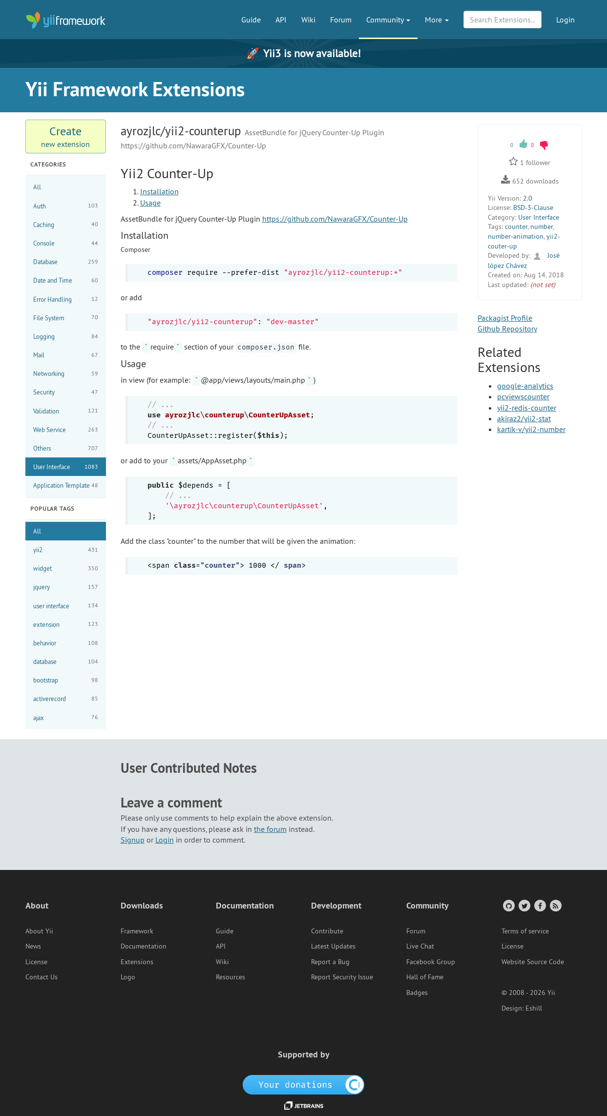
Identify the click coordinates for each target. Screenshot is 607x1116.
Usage (150, 202)
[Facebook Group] (539, 905)
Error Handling (65, 299)
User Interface (65, 467)
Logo (128, 976)
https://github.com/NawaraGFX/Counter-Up (335, 219)
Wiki (308, 19)
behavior (65, 643)
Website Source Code (533, 961)
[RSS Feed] (555, 905)
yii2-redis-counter (526, 408)
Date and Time (65, 280)
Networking (65, 374)
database (65, 662)
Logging (65, 336)
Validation (65, 411)
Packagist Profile (505, 318)
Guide (251, 19)
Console (65, 243)
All (37, 187)
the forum (270, 829)
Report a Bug (330, 961)
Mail (65, 355)
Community (388, 19)
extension (65, 624)
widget (65, 568)
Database (65, 262)
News (33, 946)
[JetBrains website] (303, 1104)
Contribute (327, 931)
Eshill (533, 1008)
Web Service (65, 430)
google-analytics (525, 386)
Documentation (144, 946)
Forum (341, 19)
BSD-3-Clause (533, 207)
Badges (417, 992)
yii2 (65, 550)
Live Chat (420, 946)
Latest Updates (333, 946)
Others (65, 448)
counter (516, 226)
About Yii (39, 931)
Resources (230, 976)
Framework (137, 931)
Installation (159, 191)
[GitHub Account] (508, 905)
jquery (65, 587)
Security (65, 392)
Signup (133, 840)
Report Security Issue (342, 976)
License (36, 961)
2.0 (527, 198)
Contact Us (41, 976)
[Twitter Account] (523, 905)
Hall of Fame (424, 976)
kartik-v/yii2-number (531, 429)
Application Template (65, 485)
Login (565, 19)
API (281, 19)
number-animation (516, 236)
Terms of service (525, 931)
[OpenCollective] (303, 1084)
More (437, 19)
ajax (65, 717)
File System (65, 317)
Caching (65, 224)
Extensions (137, 961)
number (541, 226)
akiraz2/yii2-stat (524, 418)
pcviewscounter (523, 396)
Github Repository (507, 328)
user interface (65, 605)
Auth (65, 206)
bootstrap (65, 680)
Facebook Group (430, 961)
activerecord (65, 699)
